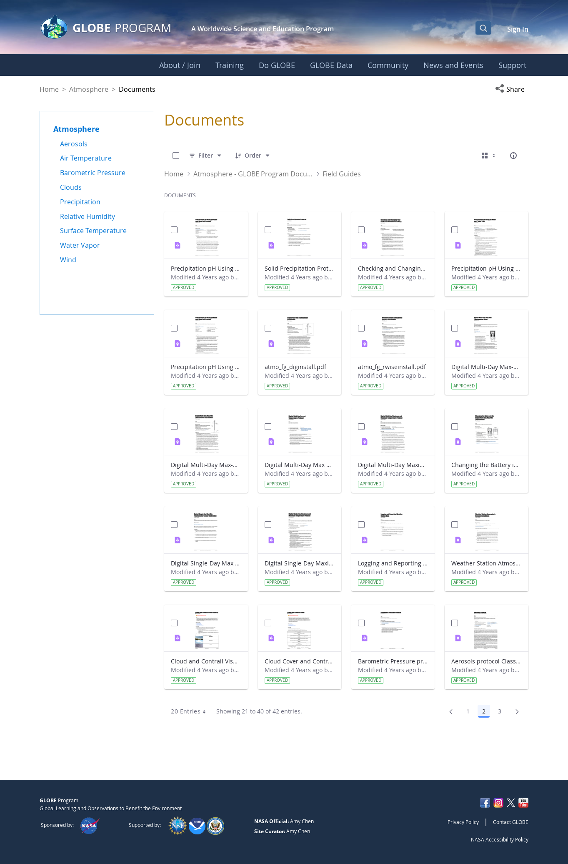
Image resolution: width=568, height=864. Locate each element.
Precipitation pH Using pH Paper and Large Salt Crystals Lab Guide (206, 268)
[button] (511, 89)
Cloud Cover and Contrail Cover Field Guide (300, 661)
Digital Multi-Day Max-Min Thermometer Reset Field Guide (486, 367)
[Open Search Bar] (483, 28)
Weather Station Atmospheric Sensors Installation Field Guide (486, 563)
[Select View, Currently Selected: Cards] (489, 155)
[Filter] (205, 155)
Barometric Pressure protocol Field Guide (393, 661)
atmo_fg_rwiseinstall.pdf (392, 367)
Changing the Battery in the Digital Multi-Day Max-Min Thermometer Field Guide (486, 465)
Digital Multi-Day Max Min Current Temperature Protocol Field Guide (300, 465)
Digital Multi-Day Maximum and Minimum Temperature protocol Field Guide (393, 465)
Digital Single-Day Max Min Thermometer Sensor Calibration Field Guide (206, 563)
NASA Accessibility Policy (499, 839)
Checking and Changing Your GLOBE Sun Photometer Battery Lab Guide (393, 268)
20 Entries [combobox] (191, 711)
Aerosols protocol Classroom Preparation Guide (486, 661)
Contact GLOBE (510, 822)
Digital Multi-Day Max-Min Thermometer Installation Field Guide (206, 465)
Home (49, 89)
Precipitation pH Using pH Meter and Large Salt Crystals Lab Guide (206, 367)
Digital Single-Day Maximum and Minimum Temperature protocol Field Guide (300, 563)
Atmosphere (88, 89)
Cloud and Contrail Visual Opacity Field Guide (206, 661)
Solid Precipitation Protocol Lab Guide (300, 268)
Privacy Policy (463, 822)
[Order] (253, 155)
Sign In (517, 29)
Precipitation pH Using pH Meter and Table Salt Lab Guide (486, 268)
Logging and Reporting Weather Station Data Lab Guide (393, 563)
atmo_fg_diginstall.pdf (295, 367)
